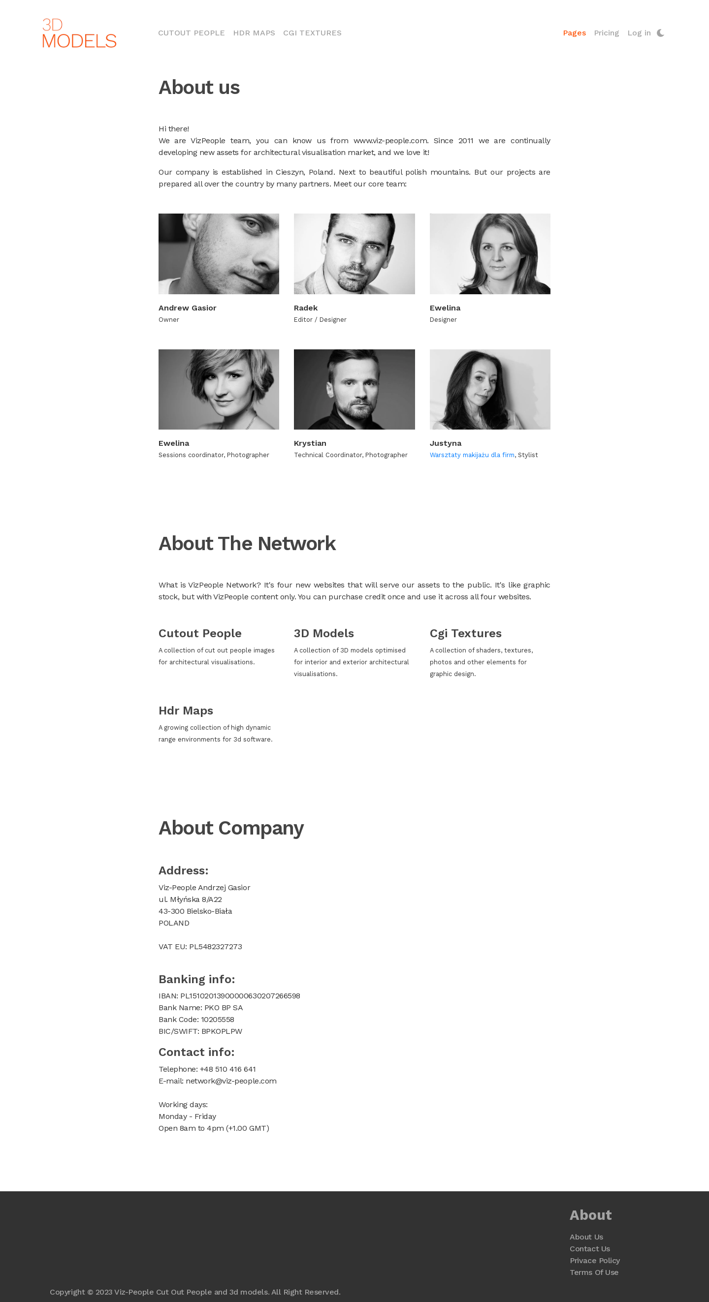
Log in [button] (638, 32)
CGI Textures (313, 32)
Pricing (606, 32)
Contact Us (590, 1248)
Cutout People (194, 32)
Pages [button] (573, 32)
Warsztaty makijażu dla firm (471, 455)
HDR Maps (254, 32)
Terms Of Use (594, 1272)
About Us (586, 1236)
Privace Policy (594, 1260)
